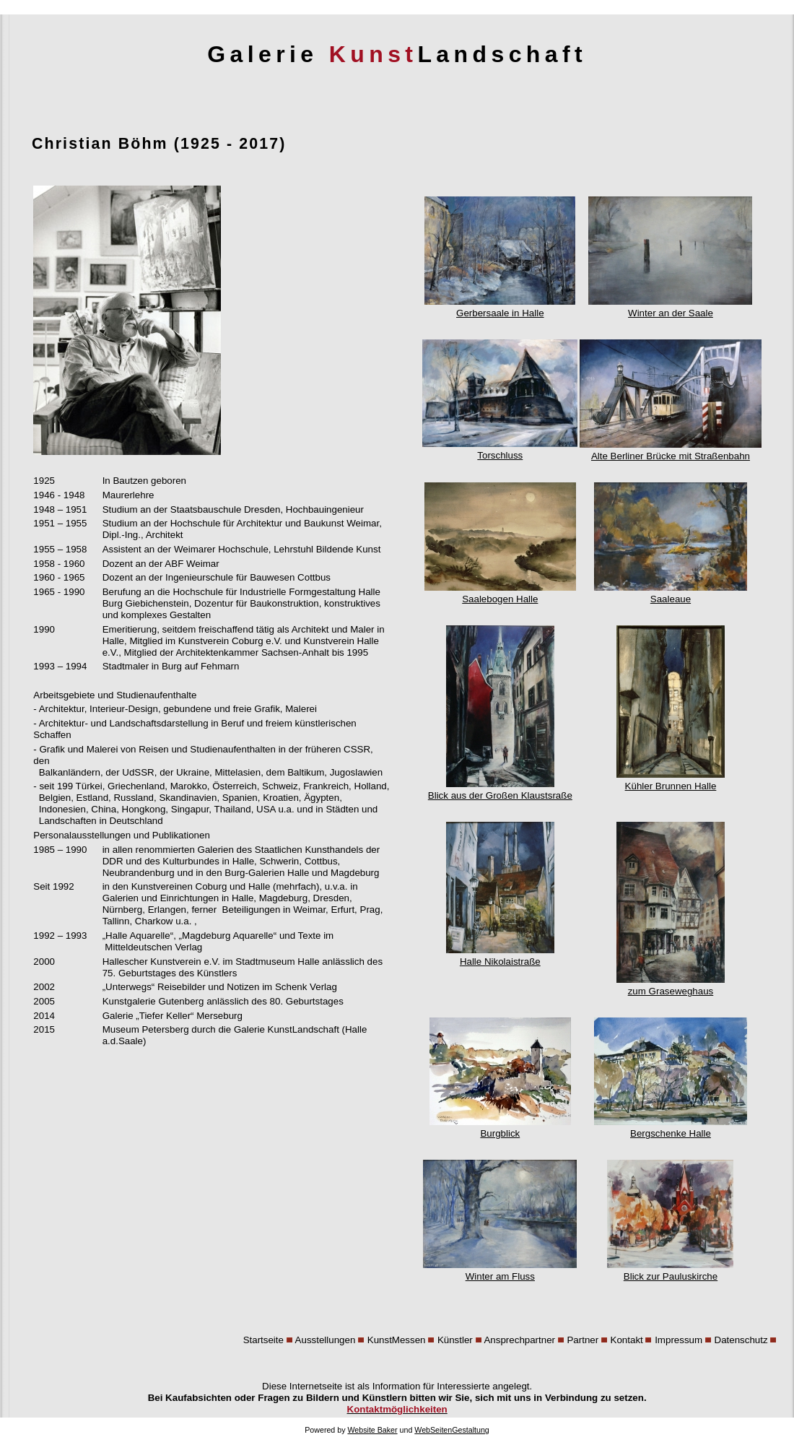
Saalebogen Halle (500, 593)
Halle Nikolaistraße (500, 956)
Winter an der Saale (670, 307)
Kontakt (627, 1340)
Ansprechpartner (519, 1340)
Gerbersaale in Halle (499, 307)
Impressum (678, 1340)
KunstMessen (396, 1340)
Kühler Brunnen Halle (670, 780)
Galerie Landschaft (397, 54)
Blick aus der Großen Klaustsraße (500, 789)
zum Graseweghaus (670, 985)
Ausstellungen (325, 1340)
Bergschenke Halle (670, 1127)
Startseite (263, 1340)
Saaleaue (670, 593)
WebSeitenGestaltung (451, 1430)
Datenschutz (741, 1340)
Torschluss (499, 449)
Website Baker (372, 1430)
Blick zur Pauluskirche (670, 1270)
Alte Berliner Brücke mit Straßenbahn (671, 450)
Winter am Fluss (500, 1270)
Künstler (455, 1340)
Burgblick (500, 1127)
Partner (582, 1340)
